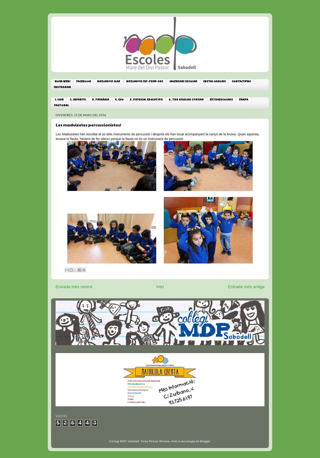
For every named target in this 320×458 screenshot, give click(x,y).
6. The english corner (186, 99)
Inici (160, 286)
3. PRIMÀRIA (100, 99)
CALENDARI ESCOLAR (183, 81)
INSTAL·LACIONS (214, 81)
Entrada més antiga (246, 286)
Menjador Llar (108, 81)
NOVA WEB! (62, 81)
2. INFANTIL (78, 99)
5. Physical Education (146, 99)
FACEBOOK (83, 81)
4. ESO (119, 99)
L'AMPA (243, 99)
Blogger (205, 441)
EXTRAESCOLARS (221, 99)
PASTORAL (61, 105)
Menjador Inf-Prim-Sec (144, 81)
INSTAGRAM (62, 87)
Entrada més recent (74, 286)
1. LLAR (59, 99)
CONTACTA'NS (241, 81)
